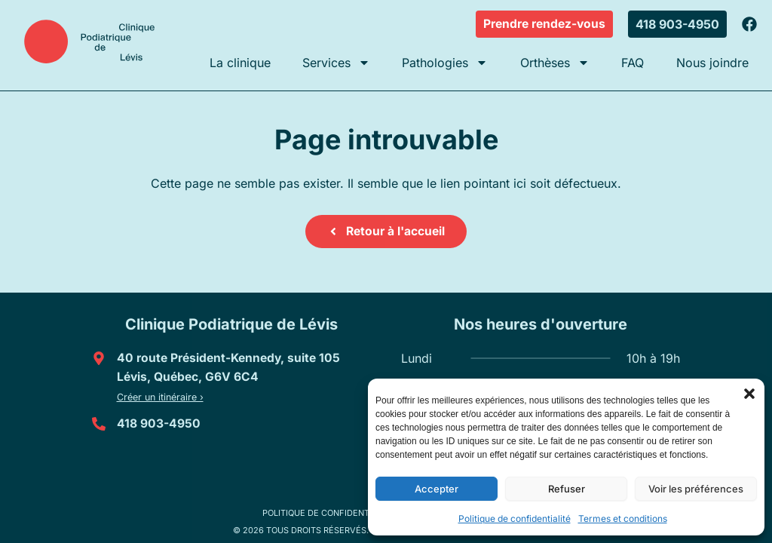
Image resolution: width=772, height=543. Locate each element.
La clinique (240, 62)
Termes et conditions (622, 518)
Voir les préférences (695, 489)
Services (336, 62)
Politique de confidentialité (514, 518)
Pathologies (445, 62)
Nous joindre (712, 62)
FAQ (632, 62)
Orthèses (555, 62)
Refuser (566, 489)
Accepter (436, 489)
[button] (749, 393)
